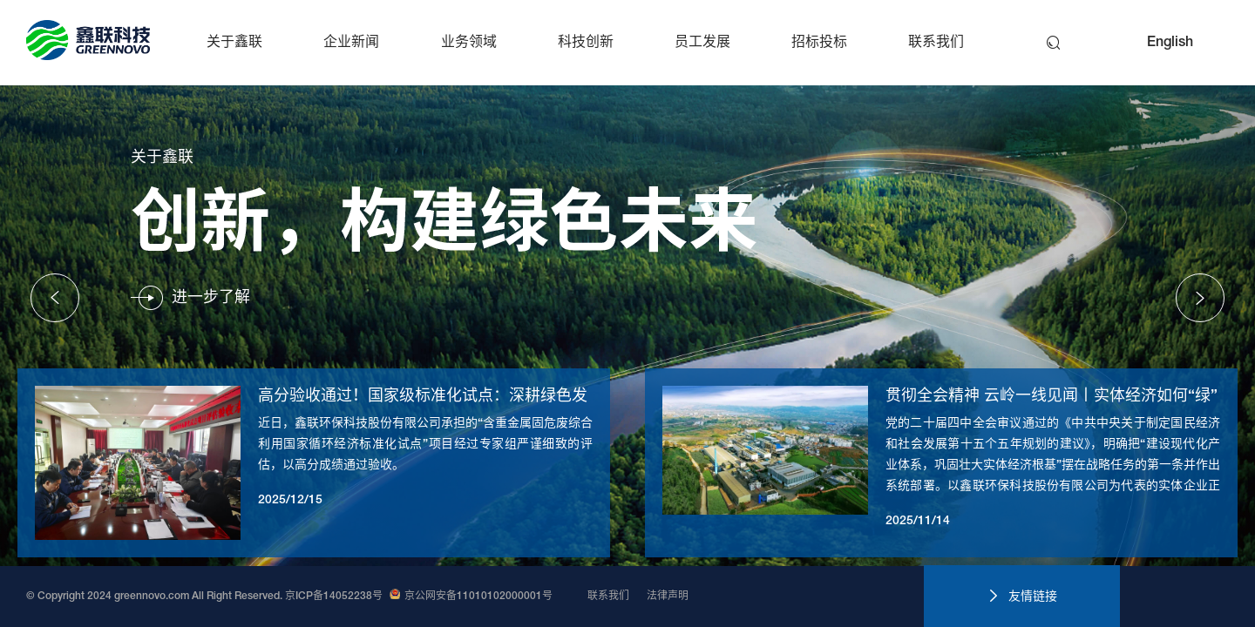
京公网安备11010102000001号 (471, 596)
